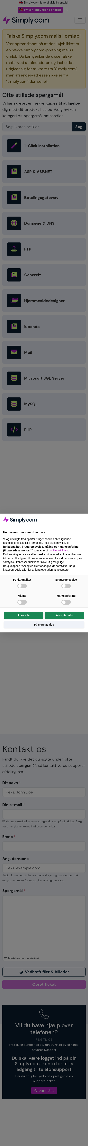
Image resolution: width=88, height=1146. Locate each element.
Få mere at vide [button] (44, 624)
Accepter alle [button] (64, 615)
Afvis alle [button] (24, 615)
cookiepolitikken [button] (58, 550)
